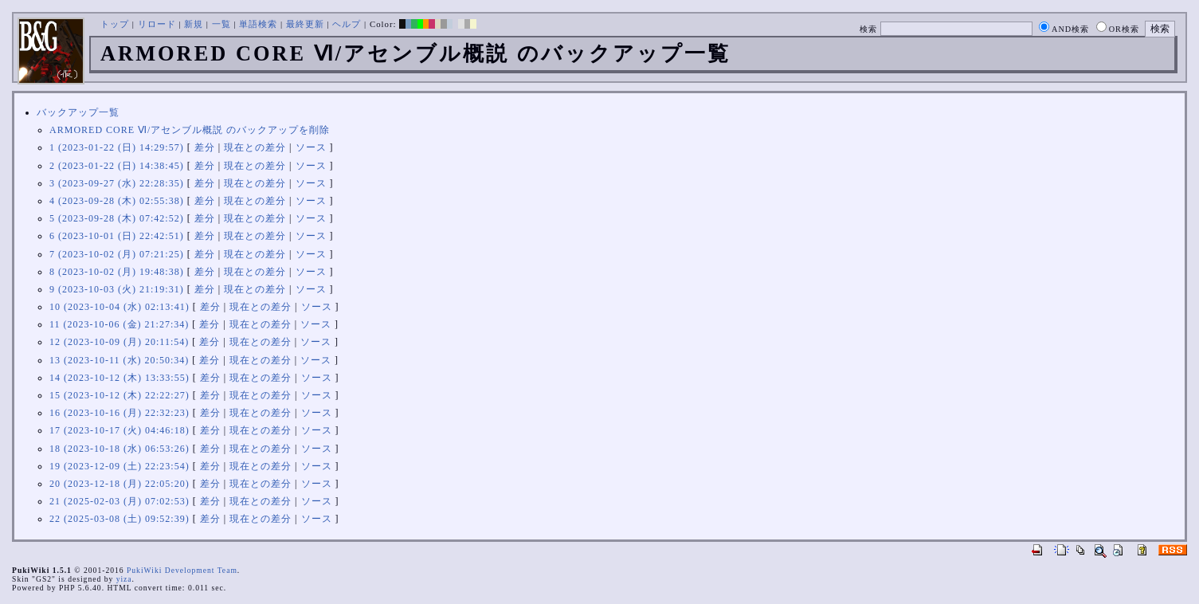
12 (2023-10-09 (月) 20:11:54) (119, 341)
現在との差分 (255, 147)
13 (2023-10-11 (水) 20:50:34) (119, 360)
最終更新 (305, 24)
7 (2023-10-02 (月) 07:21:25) (116, 254)
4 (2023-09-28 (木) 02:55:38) (116, 200)
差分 (204, 147)
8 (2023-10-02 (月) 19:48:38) (116, 271)
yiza (124, 579)
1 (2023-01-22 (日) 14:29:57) (116, 147)
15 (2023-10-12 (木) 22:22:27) (119, 395)
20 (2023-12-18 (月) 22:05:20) (119, 483)
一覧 (221, 24)
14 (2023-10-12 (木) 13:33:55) (119, 377)
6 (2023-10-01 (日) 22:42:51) (116, 235)
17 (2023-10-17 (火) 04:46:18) (119, 430)
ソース (311, 147)
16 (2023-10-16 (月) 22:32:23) (119, 412)
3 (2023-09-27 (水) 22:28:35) (116, 183)
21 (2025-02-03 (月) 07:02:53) (119, 501)
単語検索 (258, 24)
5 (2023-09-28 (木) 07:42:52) (116, 218)
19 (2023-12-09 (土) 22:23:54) (119, 466)
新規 (193, 24)
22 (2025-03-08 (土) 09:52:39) (119, 518)
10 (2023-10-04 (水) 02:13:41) (119, 306)
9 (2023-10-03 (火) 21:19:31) (116, 289)
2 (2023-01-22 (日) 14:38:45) (116, 165)
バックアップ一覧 (78, 112)
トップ (114, 24)
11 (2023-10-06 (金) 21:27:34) (119, 324)
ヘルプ (346, 24)
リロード (157, 24)
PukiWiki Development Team (182, 570)
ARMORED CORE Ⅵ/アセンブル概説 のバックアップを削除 (189, 129)
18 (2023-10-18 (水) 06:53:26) (119, 448)
